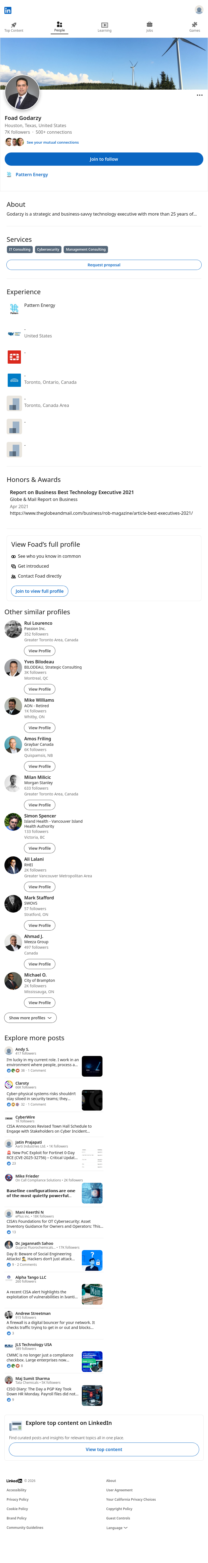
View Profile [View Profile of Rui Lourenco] (40, 650)
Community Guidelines (25, 1527)
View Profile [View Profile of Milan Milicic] (40, 805)
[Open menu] (200, 95)
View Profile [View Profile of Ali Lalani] (40, 886)
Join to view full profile (40, 591)
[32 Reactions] (16, 1104)
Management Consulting (86, 249)
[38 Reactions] (16, 1070)
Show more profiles (30, 1017)
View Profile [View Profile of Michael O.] (40, 1002)
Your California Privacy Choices (131, 1499)
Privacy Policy (17, 1499)
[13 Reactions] (11, 1232)
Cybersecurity (48, 249)
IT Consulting (20, 249)
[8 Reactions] (15, 1365)
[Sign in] (199, 10)
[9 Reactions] (10, 1264)
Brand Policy (16, 1518)
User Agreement (119, 1490)
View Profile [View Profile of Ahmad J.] (40, 964)
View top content (104, 1449)
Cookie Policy (17, 1508)
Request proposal (104, 264)
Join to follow (104, 159)
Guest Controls (118, 1518)
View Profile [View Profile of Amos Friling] (40, 766)
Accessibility (16, 1490)
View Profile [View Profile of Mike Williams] (40, 727)
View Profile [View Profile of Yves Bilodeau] (40, 689)
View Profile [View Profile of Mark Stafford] (40, 925)
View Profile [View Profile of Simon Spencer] (40, 848)
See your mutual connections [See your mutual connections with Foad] (53, 142)
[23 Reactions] (11, 1163)
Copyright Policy (119, 1508)
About (111, 1480)
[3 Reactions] (10, 1333)
